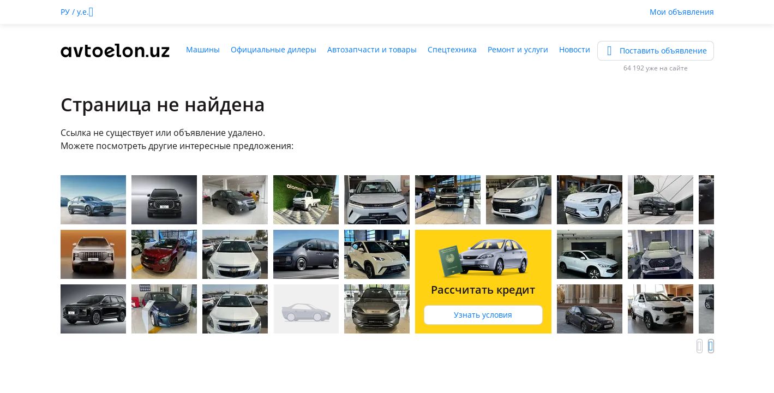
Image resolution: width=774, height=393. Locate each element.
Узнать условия (483, 314)
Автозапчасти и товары (372, 49)
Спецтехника (452, 49)
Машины (203, 49)
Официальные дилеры (273, 49)
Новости (574, 49)
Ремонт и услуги (518, 49)
